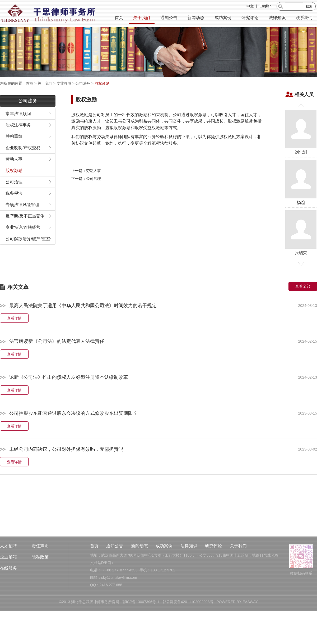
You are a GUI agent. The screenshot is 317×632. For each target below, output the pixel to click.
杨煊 (300, 196)
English (265, 7)
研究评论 (249, 18)
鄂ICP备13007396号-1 (140, 623)
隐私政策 (40, 578)
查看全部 (302, 300)
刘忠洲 (300, 146)
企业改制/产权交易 (23, 161)
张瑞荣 (300, 246)
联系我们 (304, 18)
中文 (250, 7)
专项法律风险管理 (22, 218)
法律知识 (277, 18)
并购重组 (14, 150)
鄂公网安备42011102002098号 (187, 623)
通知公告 (168, 18)
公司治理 (14, 195)
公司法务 (83, 83)
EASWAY (250, 623)
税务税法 (14, 207)
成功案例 (223, 18)
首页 (119, 18)
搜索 (309, 7)
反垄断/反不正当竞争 (25, 230)
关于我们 (141, 18)
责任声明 (40, 567)
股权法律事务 (18, 139)
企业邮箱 (8, 578)
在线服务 (8, 589)
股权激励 (102, 83)
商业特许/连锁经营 (23, 241)
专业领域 (64, 83)
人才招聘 (8, 567)
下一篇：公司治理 (86, 192)
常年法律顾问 (18, 127)
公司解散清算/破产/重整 (28, 252)
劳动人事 (14, 173)
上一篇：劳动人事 (86, 184)
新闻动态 (195, 18)
